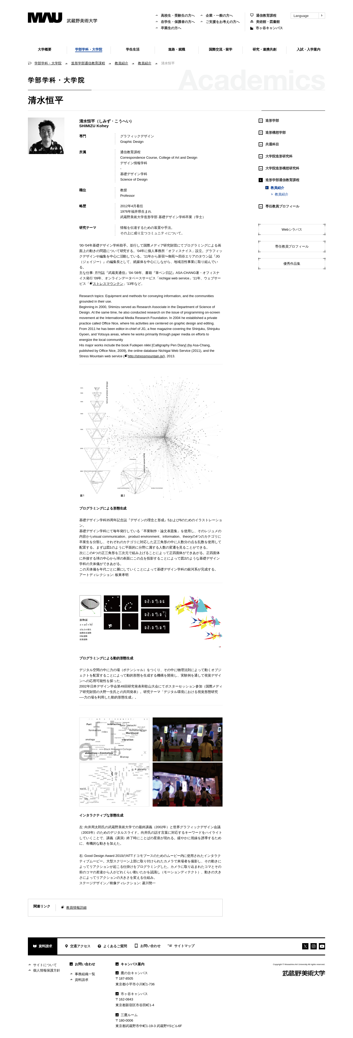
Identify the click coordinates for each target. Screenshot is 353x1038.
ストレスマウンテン (106, 284)
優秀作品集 (291, 264)
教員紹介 (121, 63)
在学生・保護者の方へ (175, 22)
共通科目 (269, 144)
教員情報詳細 (76, 908)
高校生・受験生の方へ (175, 15)
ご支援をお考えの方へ (220, 22)
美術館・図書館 (265, 22)
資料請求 (42, 946)
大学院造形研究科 (276, 156)
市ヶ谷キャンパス (266, 28)
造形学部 (269, 121)
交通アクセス (77, 946)
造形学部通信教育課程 (88, 63)
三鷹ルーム (126, 1015)
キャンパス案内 (129, 964)
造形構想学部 (272, 133)
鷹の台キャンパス (131, 973)
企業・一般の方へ (216, 15)
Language (309, 16)
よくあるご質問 (112, 946)
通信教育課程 (263, 15)
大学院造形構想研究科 (279, 168)
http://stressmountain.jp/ (144, 356)
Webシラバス (292, 229)
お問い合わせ (147, 946)
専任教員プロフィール (279, 206)
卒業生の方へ (168, 28)
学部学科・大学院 (48, 63)
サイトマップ (181, 946)
